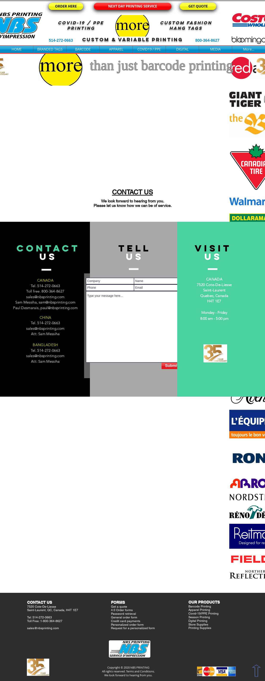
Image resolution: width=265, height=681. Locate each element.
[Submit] (172, 366)
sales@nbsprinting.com (45, 297)
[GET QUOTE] (198, 6)
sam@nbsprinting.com (57, 302)
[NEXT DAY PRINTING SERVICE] (132, 6)
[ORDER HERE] (66, 6)
